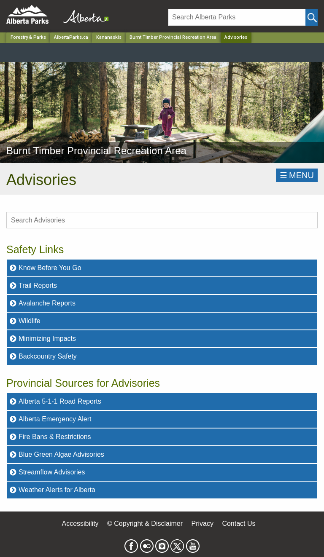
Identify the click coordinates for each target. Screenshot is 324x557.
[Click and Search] (311, 17)
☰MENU (297, 175)
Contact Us (238, 523)
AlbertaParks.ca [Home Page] (71, 37)
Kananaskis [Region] (109, 37)
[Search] (236, 17)
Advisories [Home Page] (235, 37)
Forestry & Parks (28, 37)
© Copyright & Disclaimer (145, 523)
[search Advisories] (162, 220)
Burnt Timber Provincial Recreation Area (173, 37)
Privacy (202, 523)
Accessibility (80, 523)
